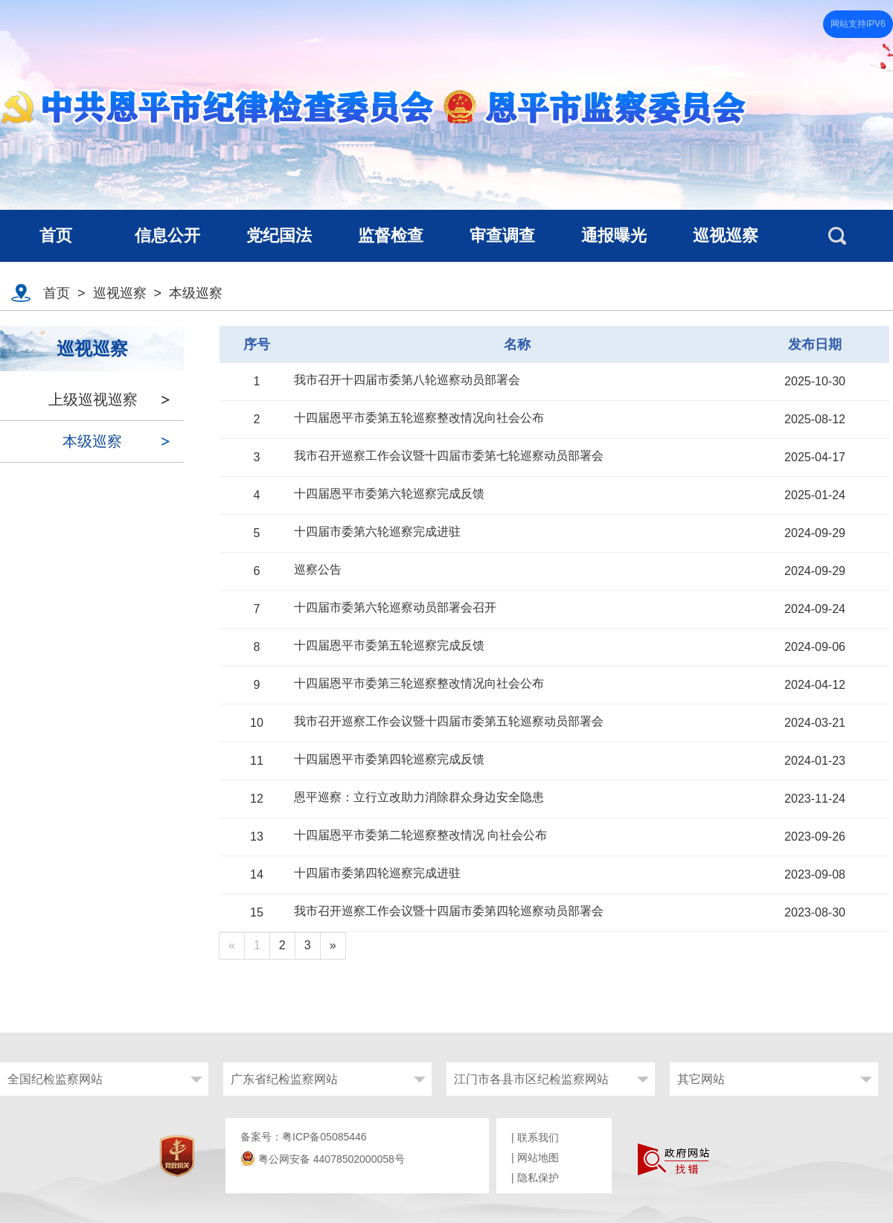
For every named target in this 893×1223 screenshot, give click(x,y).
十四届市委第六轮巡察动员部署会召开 (395, 607)
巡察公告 (318, 569)
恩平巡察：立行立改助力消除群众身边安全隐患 (419, 797)
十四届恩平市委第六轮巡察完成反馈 (389, 493)
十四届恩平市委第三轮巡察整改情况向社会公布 (419, 683)
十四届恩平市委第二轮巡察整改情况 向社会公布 (420, 835)
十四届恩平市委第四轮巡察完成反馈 (389, 759)
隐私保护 (538, 1178)
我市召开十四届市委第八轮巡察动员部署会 (407, 379)
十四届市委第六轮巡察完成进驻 (377, 531)
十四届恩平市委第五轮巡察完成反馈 (389, 645)
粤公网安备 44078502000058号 (322, 1159)
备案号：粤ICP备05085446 (303, 1137)
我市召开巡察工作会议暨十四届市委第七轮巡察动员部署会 (449, 455)
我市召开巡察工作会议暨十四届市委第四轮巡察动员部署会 (449, 911)
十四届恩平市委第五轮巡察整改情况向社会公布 (419, 417)
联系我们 (538, 1137)
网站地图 (538, 1157)
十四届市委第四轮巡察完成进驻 (377, 873)
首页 (56, 293)
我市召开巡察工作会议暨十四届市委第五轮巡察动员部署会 (449, 721)
